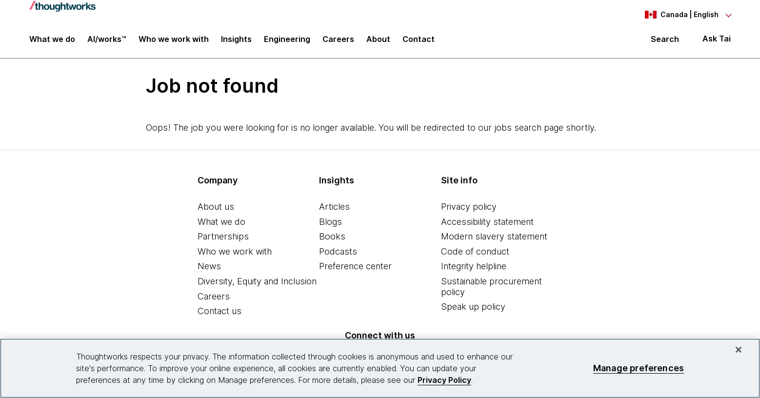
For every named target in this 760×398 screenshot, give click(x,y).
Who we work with (235, 251)
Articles (334, 206)
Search (665, 40)
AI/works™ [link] (106, 40)
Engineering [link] (287, 40)
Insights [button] (236, 40)
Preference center (355, 266)
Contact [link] (418, 40)
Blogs (330, 222)
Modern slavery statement (494, 236)
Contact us (219, 311)
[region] (380, 368)
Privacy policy (469, 206)
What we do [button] (52, 40)
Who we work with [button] (174, 40)
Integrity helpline (473, 266)
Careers (214, 296)
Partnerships (223, 236)
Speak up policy (473, 306)
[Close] (738, 349)
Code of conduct (475, 251)
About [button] (378, 40)
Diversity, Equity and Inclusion (257, 281)
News (209, 266)
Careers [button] (338, 40)
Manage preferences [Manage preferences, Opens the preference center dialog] (638, 368)
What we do (221, 222)
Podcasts (338, 251)
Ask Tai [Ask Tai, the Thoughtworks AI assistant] (716, 39)
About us (216, 206)
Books (332, 236)
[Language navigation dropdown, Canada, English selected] (677, 15)
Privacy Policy (444, 380)
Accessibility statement (487, 222)
